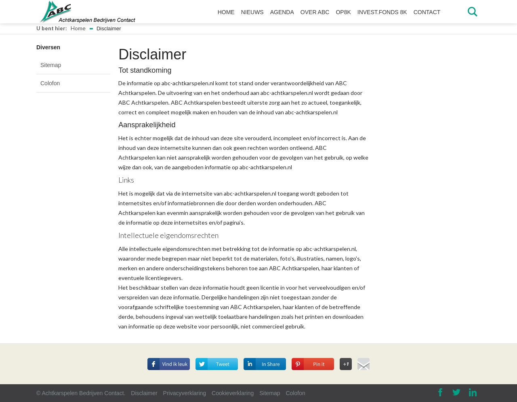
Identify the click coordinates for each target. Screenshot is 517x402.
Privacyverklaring (184, 393)
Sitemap (50, 65)
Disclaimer (144, 393)
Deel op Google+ (346, 362)
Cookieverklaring (233, 393)
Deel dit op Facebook (168, 362)
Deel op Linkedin (261, 357)
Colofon (50, 83)
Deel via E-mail (363, 363)
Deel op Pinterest (309, 357)
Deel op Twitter (218, 357)
